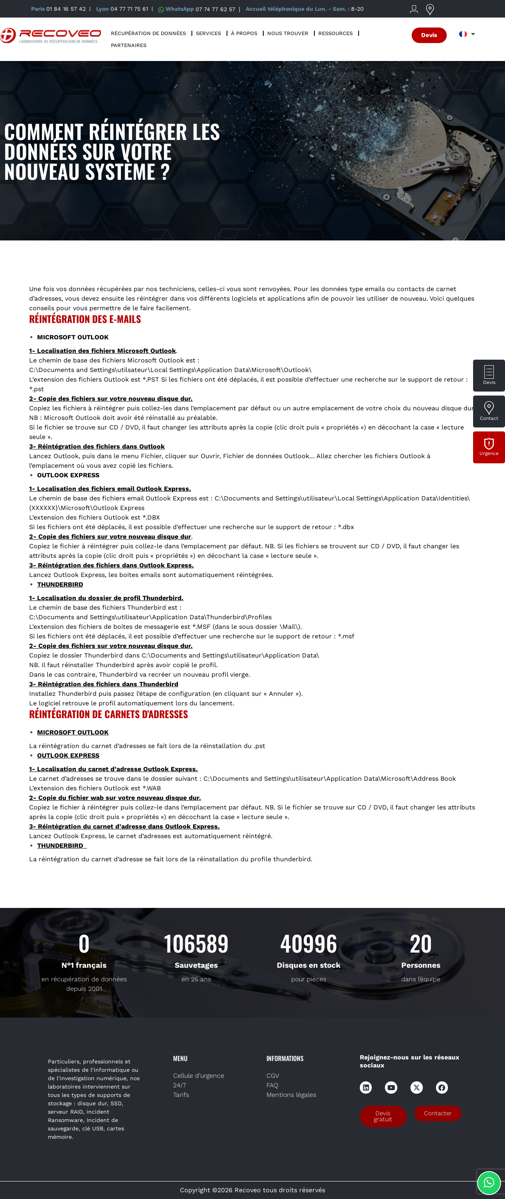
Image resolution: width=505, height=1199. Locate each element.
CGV (272, 1075)
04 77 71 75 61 (129, 9)
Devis (489, 382)
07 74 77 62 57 (215, 9)
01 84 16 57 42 (66, 9)
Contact (489, 418)
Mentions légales (291, 1095)
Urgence (489, 453)
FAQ (272, 1085)
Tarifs (181, 1095)
